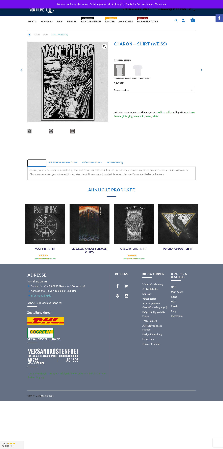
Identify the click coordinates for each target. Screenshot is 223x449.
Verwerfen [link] (160, 4)
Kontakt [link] (146, 294)
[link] (219, 18)
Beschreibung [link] (37, 163)
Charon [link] (191, 112)
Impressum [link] (148, 339)
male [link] (136, 116)
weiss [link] (148, 116)
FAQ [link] (173, 301)
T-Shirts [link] (37, 35)
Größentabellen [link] (150, 289)
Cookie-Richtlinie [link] (151, 344)
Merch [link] (174, 306)
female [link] (117, 116)
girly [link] (130, 116)
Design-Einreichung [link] (152, 334)
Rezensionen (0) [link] (115, 163)
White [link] (45, 35)
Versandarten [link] (149, 298)
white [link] (155, 116)
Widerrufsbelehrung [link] (152, 284)
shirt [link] (142, 116)
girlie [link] (124, 116)
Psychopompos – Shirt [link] (178, 249)
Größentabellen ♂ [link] (92, 163)
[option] (36, 132)
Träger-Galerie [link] (149, 321)
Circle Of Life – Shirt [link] (133, 249)
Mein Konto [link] (177, 292)
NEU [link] (173, 287)
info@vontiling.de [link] (41, 295)
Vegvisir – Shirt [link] (45, 249)
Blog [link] (173, 311)
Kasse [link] (174, 296)
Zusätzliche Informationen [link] (63, 163)
